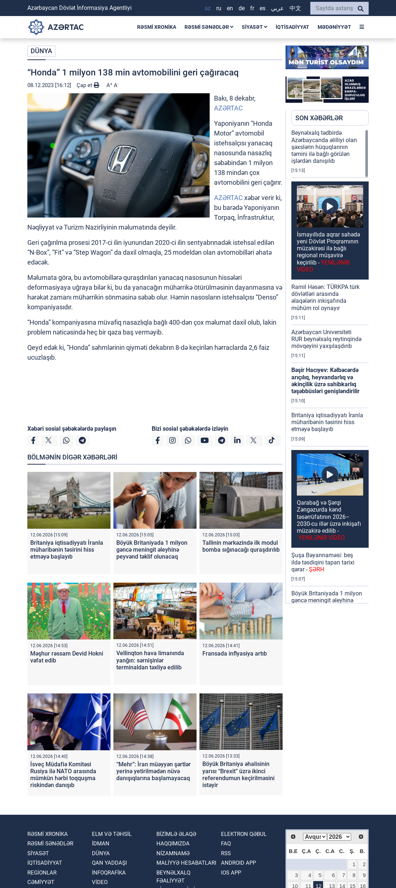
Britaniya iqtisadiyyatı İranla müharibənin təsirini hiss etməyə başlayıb (66, 549)
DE (241, 8)
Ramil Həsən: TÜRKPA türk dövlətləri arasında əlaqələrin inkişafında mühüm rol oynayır (325, 297)
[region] (330, 366)
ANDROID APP (238, 863)
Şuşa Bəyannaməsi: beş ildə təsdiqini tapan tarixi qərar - (322, 562)
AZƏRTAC (228, 108)
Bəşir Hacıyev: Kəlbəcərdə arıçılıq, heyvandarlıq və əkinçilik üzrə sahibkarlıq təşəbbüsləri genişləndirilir (325, 381)
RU (218, 8)
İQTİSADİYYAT (292, 27)
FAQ (226, 843)
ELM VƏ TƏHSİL (112, 834)
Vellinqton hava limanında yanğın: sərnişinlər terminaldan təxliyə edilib (150, 660)
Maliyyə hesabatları (186, 863)
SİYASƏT (254, 27)
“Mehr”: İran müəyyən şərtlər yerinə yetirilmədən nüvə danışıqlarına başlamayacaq (153, 771)
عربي (277, 8)
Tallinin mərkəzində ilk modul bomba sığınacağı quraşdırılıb (241, 546)
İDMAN (100, 843)
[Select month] (315, 837)
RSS (226, 853)
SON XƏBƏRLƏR (319, 118)
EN (230, 8)
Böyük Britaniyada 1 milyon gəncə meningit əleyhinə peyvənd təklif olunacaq (151, 549)
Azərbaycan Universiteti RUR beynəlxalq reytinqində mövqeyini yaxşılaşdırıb (326, 339)
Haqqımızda (173, 843)
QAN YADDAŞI (109, 863)
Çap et (88, 85)
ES (262, 8)
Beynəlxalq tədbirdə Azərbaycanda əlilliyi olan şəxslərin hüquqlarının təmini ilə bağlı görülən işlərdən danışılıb (324, 146)
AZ (208, 8)
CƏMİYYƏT (40, 882)
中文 (295, 8)
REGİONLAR (42, 872)
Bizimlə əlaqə (176, 834)
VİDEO (100, 882)
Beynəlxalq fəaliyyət (173, 876)
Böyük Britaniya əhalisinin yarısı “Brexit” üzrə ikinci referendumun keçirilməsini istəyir (238, 774)
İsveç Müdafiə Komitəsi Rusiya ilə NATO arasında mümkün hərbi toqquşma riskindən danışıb (63, 775)
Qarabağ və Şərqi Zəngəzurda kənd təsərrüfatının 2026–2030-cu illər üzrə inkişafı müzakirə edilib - (329, 520)
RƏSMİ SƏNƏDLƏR (209, 27)
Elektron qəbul (244, 834)
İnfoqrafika (109, 872)
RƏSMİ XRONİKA (156, 27)
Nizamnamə (173, 853)
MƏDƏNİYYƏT (334, 27)
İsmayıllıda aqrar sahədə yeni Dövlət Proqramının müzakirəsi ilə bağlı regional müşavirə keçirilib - (328, 252)
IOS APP (231, 872)
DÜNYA (41, 51)
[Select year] (339, 837)
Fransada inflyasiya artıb (234, 653)
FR (252, 8)
